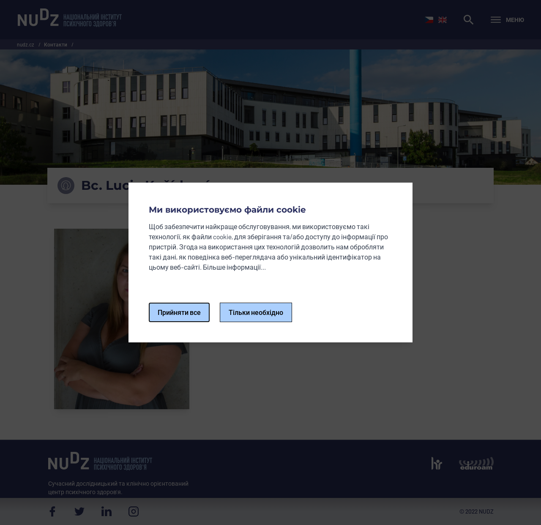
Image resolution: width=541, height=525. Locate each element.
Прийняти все (179, 312)
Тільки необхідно (256, 312)
